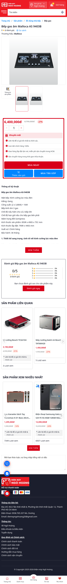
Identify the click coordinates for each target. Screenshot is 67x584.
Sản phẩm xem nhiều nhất (23, 377)
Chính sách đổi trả (9, 548)
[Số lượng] (14, 128)
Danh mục (20, 582)
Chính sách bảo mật (10, 545)
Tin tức (46, 582)
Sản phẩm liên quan (17, 303)
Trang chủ (7, 582)
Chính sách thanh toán (11, 541)
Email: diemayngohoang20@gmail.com (19, 516)
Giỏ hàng (33, 580)
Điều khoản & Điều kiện (12, 529)
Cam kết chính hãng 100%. (18, 146)
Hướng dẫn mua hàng (11, 552)
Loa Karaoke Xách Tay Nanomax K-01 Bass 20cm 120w (16, 417)
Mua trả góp (48, 173)
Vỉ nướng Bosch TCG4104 (14, 340)
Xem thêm (33, 448)
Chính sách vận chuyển (11, 555)
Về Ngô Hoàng (8, 525)
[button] (63, 341)
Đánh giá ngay (33, 288)
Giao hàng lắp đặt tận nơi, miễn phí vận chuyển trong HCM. (31, 151)
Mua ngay (33, 165)
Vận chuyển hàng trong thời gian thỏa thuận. (26, 156)
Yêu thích (59, 582)
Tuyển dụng (6, 532)
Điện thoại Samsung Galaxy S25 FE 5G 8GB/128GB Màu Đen (49, 417)
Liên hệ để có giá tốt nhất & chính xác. (23, 141)
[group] (33, 60)
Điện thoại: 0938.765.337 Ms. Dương (18, 513)
